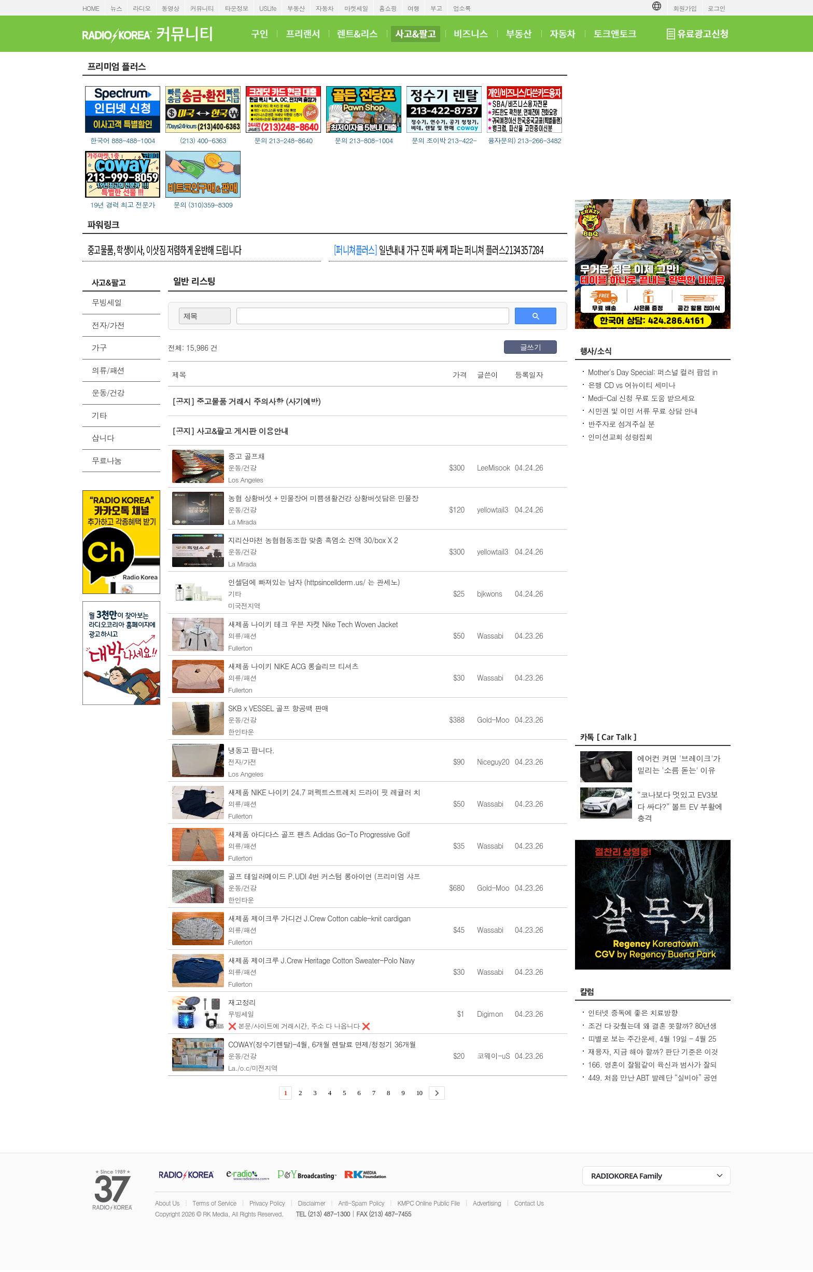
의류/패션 (108, 370)
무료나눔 (107, 460)
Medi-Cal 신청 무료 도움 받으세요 (641, 398)
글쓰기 (530, 347)
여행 (413, 8)
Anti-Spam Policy (361, 1202)
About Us (167, 1202)
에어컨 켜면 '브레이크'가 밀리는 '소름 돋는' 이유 (678, 764)
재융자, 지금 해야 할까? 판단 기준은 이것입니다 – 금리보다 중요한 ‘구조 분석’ (653, 1056)
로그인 (716, 8)
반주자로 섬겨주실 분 (621, 424)
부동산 (296, 8)
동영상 (170, 8)
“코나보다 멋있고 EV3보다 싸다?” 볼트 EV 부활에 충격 (680, 806)
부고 (436, 8)
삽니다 (103, 437)
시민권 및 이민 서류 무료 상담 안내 (643, 411)
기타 (99, 415)
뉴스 (116, 8)
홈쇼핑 (388, 8)
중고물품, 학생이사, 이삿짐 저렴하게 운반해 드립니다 (165, 249)
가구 (99, 347)
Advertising (487, 1202)
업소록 (462, 8)
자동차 (324, 8)
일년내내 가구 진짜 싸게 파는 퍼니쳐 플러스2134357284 (438, 249)
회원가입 (685, 8)
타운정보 (236, 8)
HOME (91, 8)
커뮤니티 (202, 8)
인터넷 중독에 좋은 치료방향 (633, 1012)
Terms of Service (214, 1202)
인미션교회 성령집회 (620, 437)
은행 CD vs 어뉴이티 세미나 (632, 385)
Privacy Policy (267, 1202)
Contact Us (529, 1202)
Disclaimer (311, 1202)
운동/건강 (108, 392)
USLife (267, 8)
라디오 (141, 8)
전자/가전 (108, 325)
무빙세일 (107, 302)
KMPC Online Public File (428, 1202)
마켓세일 (356, 8)
